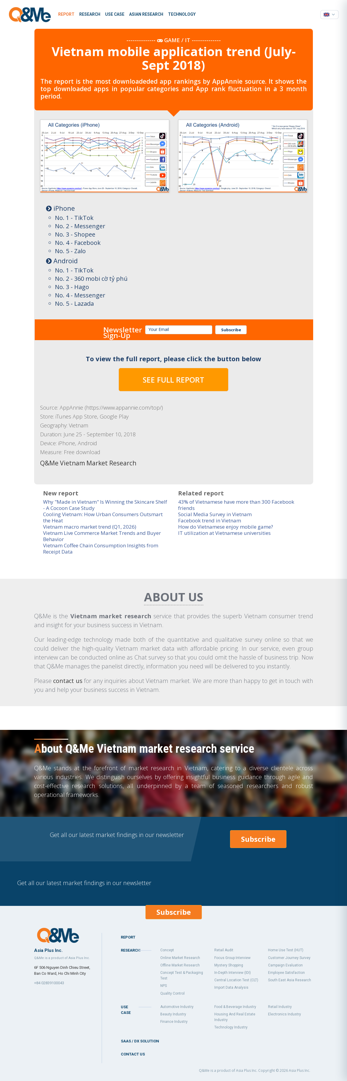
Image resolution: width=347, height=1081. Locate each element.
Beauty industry (173, 1014)
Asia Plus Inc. (299, 1070)
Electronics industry (284, 1014)
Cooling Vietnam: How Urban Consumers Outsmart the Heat (103, 517)
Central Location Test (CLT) (236, 980)
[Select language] (329, 14)
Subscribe (231, 329)
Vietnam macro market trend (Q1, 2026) (89, 526)
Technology (182, 14)
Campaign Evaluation (285, 965)
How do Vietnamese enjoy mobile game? (225, 526)
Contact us (133, 1054)
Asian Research (146, 14)
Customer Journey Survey (289, 958)
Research (89, 14)
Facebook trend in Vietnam (209, 520)
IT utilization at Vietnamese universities (224, 533)
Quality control (172, 993)
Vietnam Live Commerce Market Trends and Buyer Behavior (102, 536)
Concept (167, 950)
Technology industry (231, 1027)
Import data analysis (231, 987)
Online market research (180, 958)
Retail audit (223, 950)
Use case (114, 14)
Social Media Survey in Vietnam (215, 514)
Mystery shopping (228, 965)
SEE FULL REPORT (173, 380)
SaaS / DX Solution (140, 1041)
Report (66, 14)
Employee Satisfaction (286, 973)
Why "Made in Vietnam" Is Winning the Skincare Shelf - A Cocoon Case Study (105, 504)
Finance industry (174, 1022)
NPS (163, 986)
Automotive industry (177, 1007)
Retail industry (280, 1007)
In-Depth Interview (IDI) (232, 973)
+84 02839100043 (49, 983)
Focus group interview (232, 958)
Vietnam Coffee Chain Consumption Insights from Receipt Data (100, 548)
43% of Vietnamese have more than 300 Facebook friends (236, 504)
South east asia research (289, 980)
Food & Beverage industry (235, 1007)
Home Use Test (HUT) (285, 950)
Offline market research (180, 965)
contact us (68, 681)
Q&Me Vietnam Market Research (88, 463)
